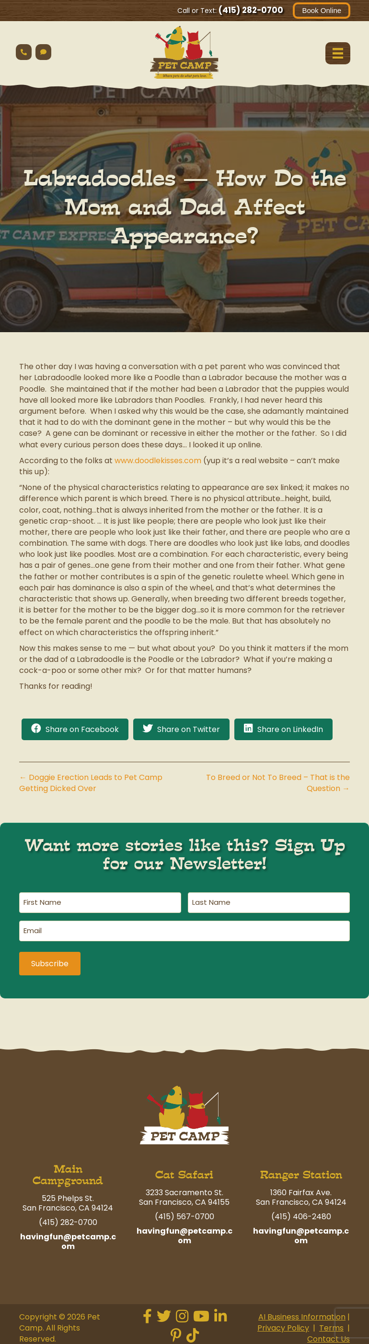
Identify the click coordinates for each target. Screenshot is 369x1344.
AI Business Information (302, 1314)
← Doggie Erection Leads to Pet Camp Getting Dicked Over (90, 783)
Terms (331, 1325)
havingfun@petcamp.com (68, 1238)
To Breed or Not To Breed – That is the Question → (278, 783)
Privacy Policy (283, 1325)
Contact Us (328, 1336)
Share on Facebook (82, 729)
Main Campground (68, 1171)
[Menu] (337, 53)
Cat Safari (184, 1171)
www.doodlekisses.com (158, 460)
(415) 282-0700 (250, 10)
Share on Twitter (188, 729)
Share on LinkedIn (290, 729)
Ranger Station (301, 1171)
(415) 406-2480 (301, 1213)
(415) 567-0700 (184, 1213)
